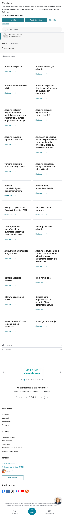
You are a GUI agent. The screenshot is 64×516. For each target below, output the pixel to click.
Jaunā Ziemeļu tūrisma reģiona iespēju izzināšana (15, 324)
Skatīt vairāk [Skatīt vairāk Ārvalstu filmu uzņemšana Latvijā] (40, 193)
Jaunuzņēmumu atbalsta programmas (16, 252)
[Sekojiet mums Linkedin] (8, 491)
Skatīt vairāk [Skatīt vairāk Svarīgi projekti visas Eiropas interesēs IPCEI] (9, 215)
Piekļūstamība (7, 441)
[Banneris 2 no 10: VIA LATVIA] (32, 372)
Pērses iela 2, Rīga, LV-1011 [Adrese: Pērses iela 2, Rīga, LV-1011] (14, 467)
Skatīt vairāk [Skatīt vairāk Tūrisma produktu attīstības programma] (9, 171)
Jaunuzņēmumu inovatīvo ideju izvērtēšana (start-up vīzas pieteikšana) (15, 230)
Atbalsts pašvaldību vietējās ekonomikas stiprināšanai (45, 167)
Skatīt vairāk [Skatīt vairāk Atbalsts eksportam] (9, 71)
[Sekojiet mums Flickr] (17, 491)
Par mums (5, 425)
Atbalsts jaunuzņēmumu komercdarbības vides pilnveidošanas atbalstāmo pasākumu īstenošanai (47, 256)
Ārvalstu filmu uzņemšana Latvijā (44, 187)
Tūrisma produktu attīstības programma (15, 165)
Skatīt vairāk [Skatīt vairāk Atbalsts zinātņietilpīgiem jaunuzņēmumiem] (9, 196)
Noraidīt (13, 20)
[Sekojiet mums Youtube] (22, 491)
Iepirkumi (5, 418)
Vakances (5, 414)
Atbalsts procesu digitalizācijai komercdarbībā (44, 113)
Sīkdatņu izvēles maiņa (10, 451)
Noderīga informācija (46, 321)
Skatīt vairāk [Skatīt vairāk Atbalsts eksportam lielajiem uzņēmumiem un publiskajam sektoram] (40, 98)
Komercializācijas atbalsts (13, 279)
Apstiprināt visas (36, 20)
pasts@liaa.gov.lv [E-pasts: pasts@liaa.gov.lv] (10, 463)
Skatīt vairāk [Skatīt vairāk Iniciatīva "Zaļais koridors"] (40, 215)
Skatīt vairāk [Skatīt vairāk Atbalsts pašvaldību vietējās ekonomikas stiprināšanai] (40, 174)
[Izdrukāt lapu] (32, 345)
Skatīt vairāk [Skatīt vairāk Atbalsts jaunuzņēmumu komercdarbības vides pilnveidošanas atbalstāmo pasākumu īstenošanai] (40, 266)
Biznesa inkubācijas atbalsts (45, 67)
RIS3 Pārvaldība (43, 278)
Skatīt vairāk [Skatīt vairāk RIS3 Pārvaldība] (40, 283)
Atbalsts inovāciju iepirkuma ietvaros (14, 138)
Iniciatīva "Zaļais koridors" (43, 208)
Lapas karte (6, 444)
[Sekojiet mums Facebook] (3, 491)
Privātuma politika (8, 437)
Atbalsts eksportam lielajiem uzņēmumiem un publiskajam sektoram (47, 89)
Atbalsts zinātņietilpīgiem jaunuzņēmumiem (13, 188)
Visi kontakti (12, 478)
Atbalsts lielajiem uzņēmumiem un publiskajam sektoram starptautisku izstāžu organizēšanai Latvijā (15, 115)
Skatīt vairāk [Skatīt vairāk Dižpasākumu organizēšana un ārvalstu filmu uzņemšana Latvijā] (40, 310)
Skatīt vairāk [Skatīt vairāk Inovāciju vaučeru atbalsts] (40, 234)
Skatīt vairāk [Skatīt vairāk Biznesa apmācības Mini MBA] (9, 93)
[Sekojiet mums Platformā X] (12, 491)
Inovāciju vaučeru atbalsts (44, 227)
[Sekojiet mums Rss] (27, 491)
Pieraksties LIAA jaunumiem (12, 448)
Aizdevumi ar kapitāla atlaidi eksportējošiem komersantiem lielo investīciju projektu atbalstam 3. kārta (46, 142)
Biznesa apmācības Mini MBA (16, 87)
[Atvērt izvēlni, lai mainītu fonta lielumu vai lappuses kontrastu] (49, 512)
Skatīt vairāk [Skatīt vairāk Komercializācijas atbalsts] (9, 285)
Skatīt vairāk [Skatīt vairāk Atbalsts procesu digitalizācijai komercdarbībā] (40, 120)
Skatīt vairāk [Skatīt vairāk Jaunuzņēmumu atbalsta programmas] (9, 258)
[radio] (19, 397)
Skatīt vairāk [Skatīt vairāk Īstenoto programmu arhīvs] (9, 304)
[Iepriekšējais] (3, 372)
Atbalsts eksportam (14, 66)
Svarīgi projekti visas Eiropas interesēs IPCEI (16, 208)
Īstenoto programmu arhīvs (15, 298)
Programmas (6, 421)
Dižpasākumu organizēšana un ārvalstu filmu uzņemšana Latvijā (44, 301)
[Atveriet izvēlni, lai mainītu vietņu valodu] (14, 512)
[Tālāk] (61, 372)
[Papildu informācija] (12, 471)
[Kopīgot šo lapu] (32, 350)
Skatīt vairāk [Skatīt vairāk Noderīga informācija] (40, 326)
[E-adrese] (6, 471)
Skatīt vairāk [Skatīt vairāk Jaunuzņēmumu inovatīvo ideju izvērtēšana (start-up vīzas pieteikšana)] (9, 239)
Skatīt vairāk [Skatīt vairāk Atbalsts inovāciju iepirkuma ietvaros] (9, 144)
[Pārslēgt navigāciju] (32, 511)
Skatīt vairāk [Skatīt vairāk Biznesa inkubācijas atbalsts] (40, 74)
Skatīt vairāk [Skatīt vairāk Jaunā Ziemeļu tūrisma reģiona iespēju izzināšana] (9, 331)
